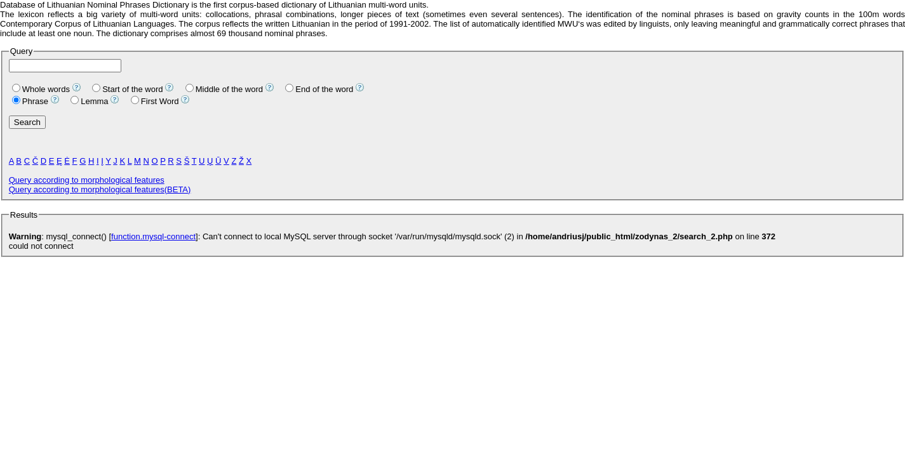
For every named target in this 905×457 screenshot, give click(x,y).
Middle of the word (224, 89)
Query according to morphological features (86, 180)
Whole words (41, 89)
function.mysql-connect (153, 236)
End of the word (319, 89)
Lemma (89, 101)
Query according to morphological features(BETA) (100, 189)
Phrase (30, 101)
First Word (155, 101)
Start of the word (127, 89)
